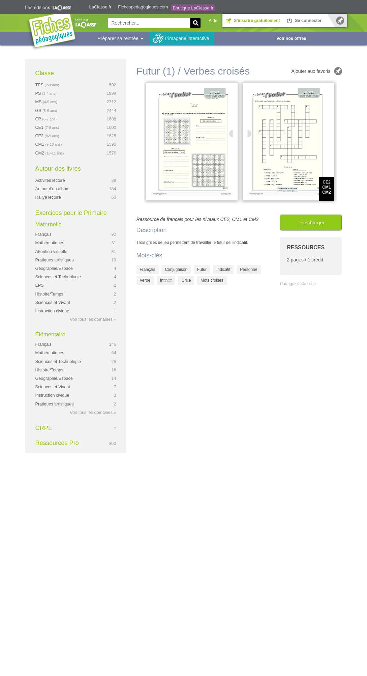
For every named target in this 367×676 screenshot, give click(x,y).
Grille (186, 280)
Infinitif (166, 280)
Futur (202, 269)
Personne (248, 269)
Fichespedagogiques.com (143, 6)
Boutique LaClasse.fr (193, 7)
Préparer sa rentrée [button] (120, 38)
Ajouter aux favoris (311, 71)
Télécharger (311, 222)
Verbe (145, 280)
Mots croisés (212, 280)
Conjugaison (176, 269)
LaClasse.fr (100, 6)
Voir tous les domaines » (93, 319)
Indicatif (223, 269)
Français (147, 269)
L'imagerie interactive (187, 38)
